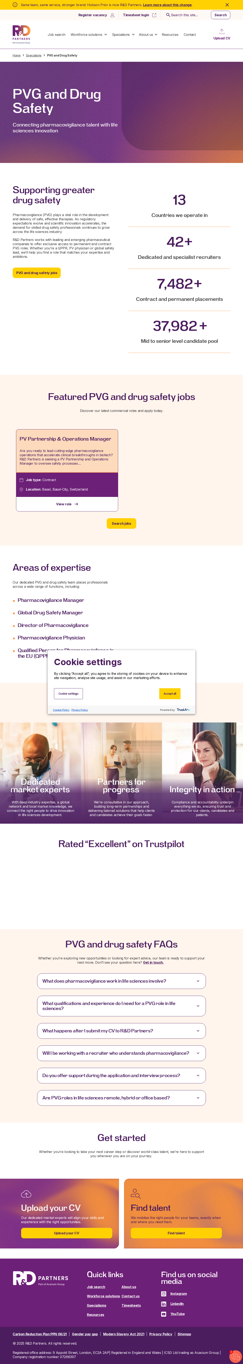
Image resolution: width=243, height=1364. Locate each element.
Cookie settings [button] (68, 693)
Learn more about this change (167, 5)
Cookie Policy (61, 709)
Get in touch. (153, 962)
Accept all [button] (170, 693)
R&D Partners (21, 34)
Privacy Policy (80, 709)
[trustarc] (183, 710)
